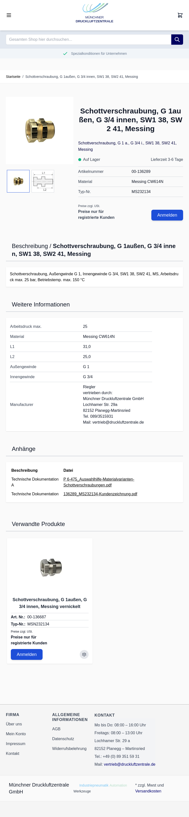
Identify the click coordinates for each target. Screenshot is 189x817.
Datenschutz (63, 739)
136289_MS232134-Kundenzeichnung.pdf (100, 494)
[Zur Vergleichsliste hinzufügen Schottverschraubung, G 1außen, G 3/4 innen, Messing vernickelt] (84, 654)
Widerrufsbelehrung (69, 749)
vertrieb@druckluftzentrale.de (129, 764)
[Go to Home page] (94, 15)
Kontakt (12, 753)
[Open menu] (9, 15)
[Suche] (177, 39)
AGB (56, 729)
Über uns (14, 724)
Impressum (15, 744)
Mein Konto (16, 734)
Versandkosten (148, 791)
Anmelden (167, 215)
